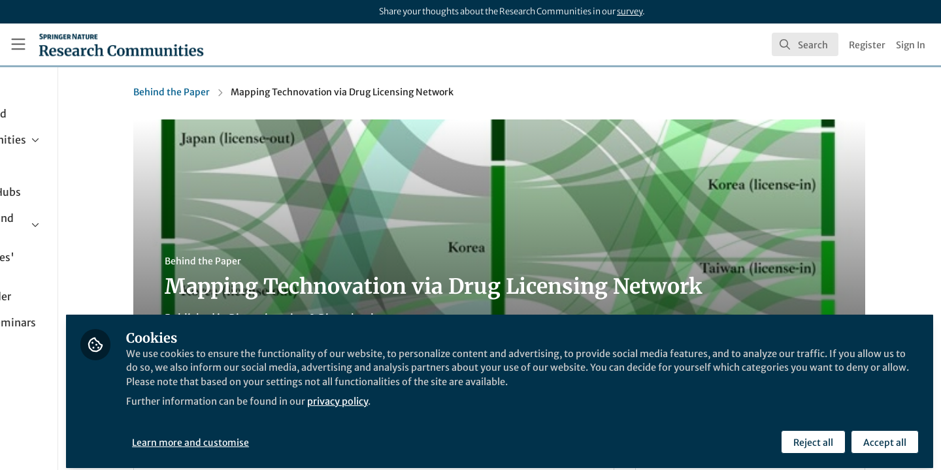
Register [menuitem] (867, 45)
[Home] (121, 44)
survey (629, 11)
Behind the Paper (226, 92)
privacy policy (469, 409)
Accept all (883, 435)
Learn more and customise (300, 435)
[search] (805, 44)
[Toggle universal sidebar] (18, 44)
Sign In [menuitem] (910, 45)
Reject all (812, 435)
